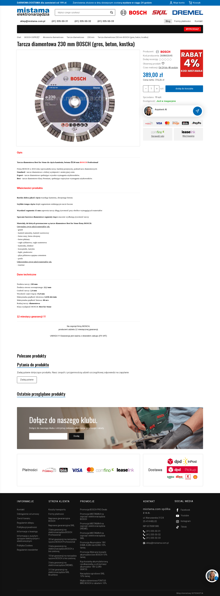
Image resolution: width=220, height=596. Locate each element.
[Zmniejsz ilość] (156, 88)
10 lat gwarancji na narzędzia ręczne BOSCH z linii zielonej (62, 556)
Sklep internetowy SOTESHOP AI (189, 593)
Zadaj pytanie (27, 379)
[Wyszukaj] (111, 12)
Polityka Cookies (25, 545)
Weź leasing (188, 136)
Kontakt (199, 21)
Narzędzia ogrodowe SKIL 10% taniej (92, 574)
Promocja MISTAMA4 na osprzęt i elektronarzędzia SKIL (92, 535)
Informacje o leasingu (27, 531)
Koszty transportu (57, 509)
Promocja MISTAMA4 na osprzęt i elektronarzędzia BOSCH (92, 516)
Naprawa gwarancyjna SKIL (61, 525)
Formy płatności (182, 21)
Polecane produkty (31, 356)
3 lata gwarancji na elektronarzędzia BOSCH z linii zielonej (61, 548)
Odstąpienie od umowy (28, 514)
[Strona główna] (33, 12)
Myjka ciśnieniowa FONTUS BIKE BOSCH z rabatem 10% (93, 581)
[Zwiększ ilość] (145, 88)
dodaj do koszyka (184, 88)
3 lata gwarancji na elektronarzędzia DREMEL (60, 563)
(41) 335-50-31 (60, 21)
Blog (168, 21)
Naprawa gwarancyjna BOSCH (59, 519)
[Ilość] (151, 88)
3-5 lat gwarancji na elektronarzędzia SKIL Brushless (58, 572)
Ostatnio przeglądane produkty (41, 394)
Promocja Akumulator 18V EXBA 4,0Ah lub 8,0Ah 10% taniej (93, 545)
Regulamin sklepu (25, 522)
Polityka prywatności (27, 527)
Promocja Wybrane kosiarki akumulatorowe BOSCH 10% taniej (93, 554)
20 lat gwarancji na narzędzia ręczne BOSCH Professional (62, 540)
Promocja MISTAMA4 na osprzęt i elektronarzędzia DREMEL (92, 526)
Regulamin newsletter (27, 549)
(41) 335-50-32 (83, 21)
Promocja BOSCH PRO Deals (93, 509)
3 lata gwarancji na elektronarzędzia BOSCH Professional (60, 532)
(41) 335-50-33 (105, 21)
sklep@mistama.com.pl (32, 21)
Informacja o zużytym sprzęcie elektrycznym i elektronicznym (28, 538)
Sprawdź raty (157, 136)
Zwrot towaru (23, 518)
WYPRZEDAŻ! (192, 29)
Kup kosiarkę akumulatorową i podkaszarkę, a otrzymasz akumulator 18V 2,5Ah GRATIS (94, 565)
